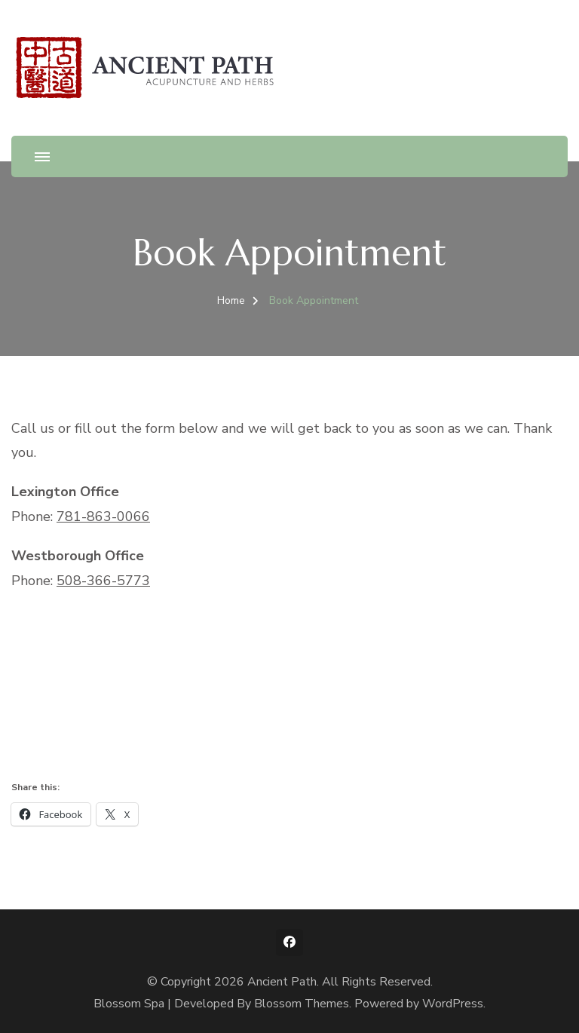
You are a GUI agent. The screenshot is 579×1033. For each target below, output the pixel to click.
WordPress (452, 1003)
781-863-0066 (103, 516)
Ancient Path (282, 981)
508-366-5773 (103, 581)
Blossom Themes (301, 1003)
